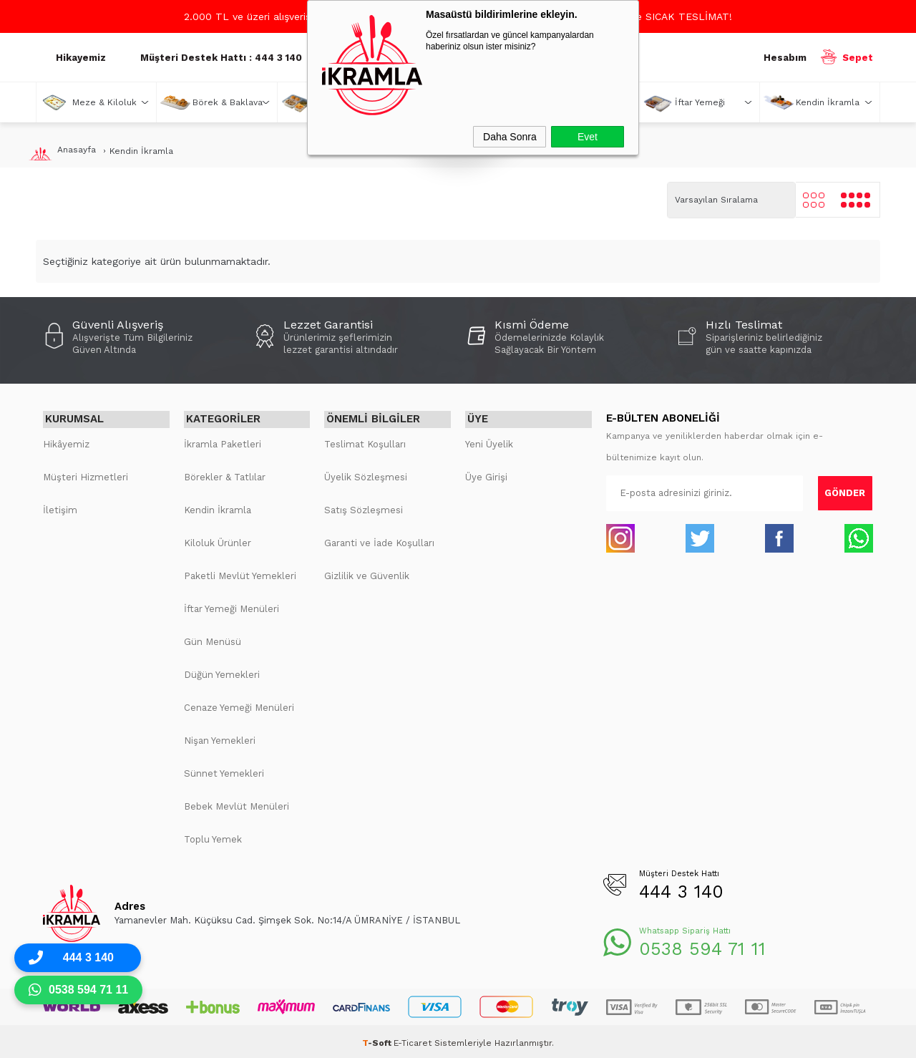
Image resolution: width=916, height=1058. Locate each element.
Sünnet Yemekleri (224, 770)
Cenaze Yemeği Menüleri (239, 704)
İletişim (60, 507)
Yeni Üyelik (489, 441)
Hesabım (785, 57)
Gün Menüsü (212, 639)
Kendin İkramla (827, 102)
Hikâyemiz (66, 441)
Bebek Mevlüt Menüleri (236, 803)
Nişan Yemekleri (219, 737)
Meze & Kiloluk (104, 102)
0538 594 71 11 (702, 946)
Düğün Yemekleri (222, 671)
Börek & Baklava (228, 102)
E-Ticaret (413, 1040)
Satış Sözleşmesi (363, 507)
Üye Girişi (486, 474)
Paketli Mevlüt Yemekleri (240, 573)
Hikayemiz (81, 57)
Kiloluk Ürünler (217, 540)
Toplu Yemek (213, 836)
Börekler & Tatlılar (224, 474)
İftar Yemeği (700, 102)
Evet (588, 136)
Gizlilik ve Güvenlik (366, 573)
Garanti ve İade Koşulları (379, 540)
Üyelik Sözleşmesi (365, 474)
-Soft (378, 1040)
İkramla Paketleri (222, 441)
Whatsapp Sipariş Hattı (685, 928)
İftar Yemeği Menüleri (231, 606)
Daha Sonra (510, 136)
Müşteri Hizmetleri (85, 474)
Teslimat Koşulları (365, 441)
